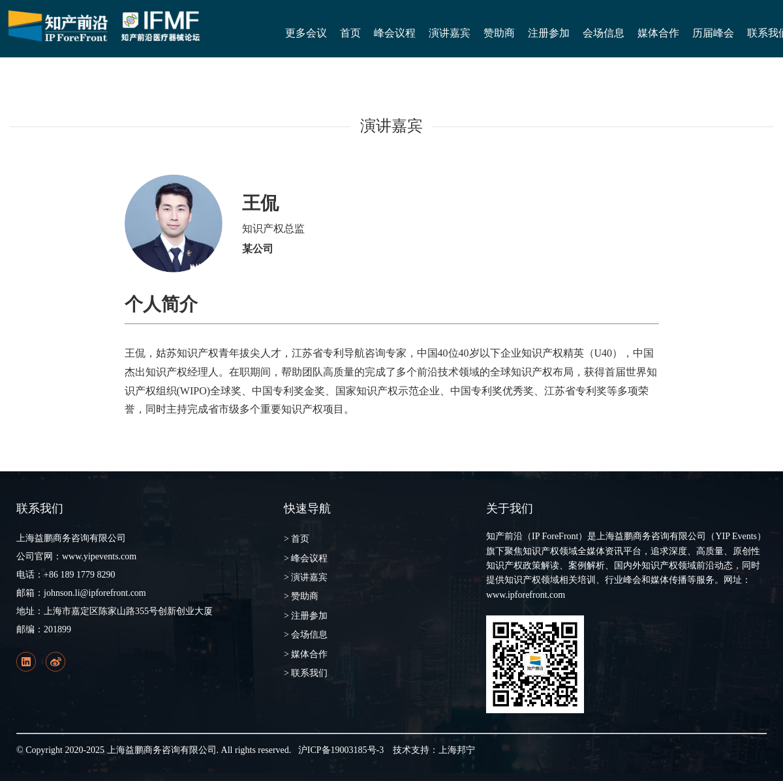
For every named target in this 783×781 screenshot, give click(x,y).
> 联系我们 (306, 673)
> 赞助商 (301, 596)
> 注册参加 (306, 616)
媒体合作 (658, 32)
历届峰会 (713, 32)
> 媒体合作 (306, 654)
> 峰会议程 (306, 558)
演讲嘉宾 (449, 32)
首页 (350, 32)
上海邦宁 (456, 750)
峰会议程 (395, 32)
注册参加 (549, 32)
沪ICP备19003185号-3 (341, 750)
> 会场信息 (306, 635)
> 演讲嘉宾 (306, 577)
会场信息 (603, 32)
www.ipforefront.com (525, 595)
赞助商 (499, 32)
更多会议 (306, 32)
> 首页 (296, 539)
